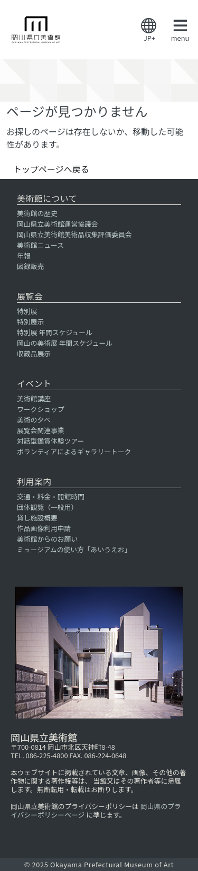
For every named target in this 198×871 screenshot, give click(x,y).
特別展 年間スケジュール (54, 332)
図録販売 (30, 266)
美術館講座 (34, 398)
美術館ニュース (40, 245)
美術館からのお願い (47, 539)
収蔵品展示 (34, 353)
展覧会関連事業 (40, 430)
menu (180, 30)
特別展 (27, 311)
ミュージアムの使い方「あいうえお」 (74, 549)
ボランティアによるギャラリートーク (74, 451)
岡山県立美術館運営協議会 (57, 224)
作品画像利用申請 (44, 528)
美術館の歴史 (37, 213)
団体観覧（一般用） (47, 507)
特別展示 (30, 322)
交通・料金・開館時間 (50, 496)
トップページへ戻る (51, 169)
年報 (24, 255)
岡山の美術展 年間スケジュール (64, 343)
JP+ (149, 30)
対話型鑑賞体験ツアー (50, 441)
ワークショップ (40, 409)
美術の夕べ (34, 420)
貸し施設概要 (37, 518)
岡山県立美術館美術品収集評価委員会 (74, 234)
